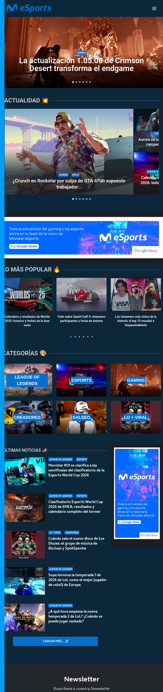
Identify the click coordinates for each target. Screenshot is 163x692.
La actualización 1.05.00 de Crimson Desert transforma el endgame (81, 64)
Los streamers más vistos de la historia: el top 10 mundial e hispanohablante (136, 321)
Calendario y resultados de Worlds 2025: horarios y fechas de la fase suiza (27, 321)
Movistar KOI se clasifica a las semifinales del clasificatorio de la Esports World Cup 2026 (76, 470)
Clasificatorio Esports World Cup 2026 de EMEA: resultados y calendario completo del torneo (75, 506)
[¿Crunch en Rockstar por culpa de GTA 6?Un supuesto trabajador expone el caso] (69, 151)
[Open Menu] (154, 8)
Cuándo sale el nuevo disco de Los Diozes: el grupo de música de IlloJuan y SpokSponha (76, 543)
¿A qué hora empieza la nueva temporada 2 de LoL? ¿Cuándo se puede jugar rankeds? (75, 618)
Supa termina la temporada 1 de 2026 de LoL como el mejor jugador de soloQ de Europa (77, 579)
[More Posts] (55, 641)
